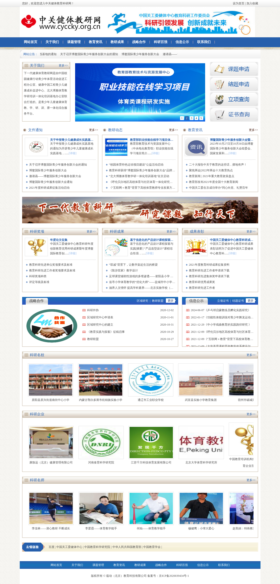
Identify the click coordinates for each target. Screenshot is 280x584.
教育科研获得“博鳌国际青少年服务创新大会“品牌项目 (143, 170)
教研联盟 (157, 300)
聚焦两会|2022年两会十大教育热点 (211, 170)
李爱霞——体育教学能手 (102, 528)
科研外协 (93, 310)
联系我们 (204, 42)
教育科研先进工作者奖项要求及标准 (52, 270)
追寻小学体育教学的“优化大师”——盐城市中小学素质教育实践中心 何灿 (155, 282)
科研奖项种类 (37, 276)
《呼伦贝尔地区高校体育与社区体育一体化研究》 (236, 332)
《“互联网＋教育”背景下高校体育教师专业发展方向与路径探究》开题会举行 (158, 187)
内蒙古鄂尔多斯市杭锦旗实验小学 (102, 400)
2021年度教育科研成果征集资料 (209, 264)
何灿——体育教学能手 (152, 528)
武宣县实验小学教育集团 (202, 400)
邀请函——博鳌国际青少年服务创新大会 (55, 176)
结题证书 (238, 300)
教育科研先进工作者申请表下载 (209, 270)
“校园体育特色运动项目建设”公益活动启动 (136, 164)
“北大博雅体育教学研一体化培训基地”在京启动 (139, 176)
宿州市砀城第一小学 (253, 400)
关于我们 (52, 42)
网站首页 (30, 42)
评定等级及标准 (39, 282)
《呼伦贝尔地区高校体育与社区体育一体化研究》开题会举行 (148, 182)
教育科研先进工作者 (202, 287)
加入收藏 (252, 3)
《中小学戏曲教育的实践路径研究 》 (227, 324)
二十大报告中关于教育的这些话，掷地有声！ (218, 164)
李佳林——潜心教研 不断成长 (52, 528)
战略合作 (139, 42)
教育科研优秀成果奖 (202, 282)
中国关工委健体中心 (69, 547)
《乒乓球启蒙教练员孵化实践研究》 (227, 310)
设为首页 (238, 3)
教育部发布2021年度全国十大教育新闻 (213, 182)
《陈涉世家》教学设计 (123, 270)
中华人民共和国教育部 (126, 547)
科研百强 (160, 42)
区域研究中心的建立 (100, 324)
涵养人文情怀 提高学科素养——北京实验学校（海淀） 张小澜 (149, 287)
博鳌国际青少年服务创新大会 (141, 54)
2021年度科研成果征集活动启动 (49, 187)
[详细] (73, 153)
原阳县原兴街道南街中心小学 (52, 400)
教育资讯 (95, 42)
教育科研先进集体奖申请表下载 (209, 276)
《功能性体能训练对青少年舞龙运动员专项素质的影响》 (240, 317)
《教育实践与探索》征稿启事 (106, 332)
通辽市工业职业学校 (152, 400)
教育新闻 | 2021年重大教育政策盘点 (211, 176)
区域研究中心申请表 (100, 317)
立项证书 (223, 300)
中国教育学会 (152, 547)
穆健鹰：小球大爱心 (203, 528)
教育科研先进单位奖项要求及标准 (50, 264)
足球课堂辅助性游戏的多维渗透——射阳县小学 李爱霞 (144, 276)
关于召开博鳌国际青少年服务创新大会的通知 (90, 54)
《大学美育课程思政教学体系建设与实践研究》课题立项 (240, 346)
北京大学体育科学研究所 (203, 462)
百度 (51, 547)
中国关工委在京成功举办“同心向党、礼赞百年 (218, 187)
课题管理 (74, 42)
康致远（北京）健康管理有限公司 (52, 462)
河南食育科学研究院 (103, 462)
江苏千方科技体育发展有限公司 (152, 462)
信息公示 (182, 42)
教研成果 (117, 42)
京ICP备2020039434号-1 (174, 576)
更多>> (63, 65)
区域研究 (142, 300)
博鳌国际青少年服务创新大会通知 (50, 182)
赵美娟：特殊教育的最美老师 (253, 528)
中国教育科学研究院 (97, 547)
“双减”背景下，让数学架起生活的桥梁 (133, 264)
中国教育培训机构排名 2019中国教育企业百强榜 (253, 462)
